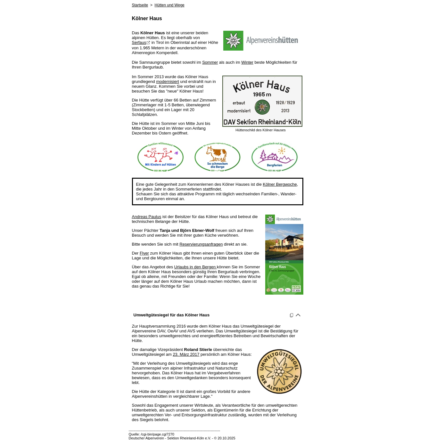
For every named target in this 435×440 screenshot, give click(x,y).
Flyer (144, 253)
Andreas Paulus (146, 216)
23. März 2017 (186, 354)
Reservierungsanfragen (201, 244)
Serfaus (141, 42)
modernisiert (167, 81)
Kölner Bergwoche (280, 184)
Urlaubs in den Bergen (195, 267)
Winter (247, 62)
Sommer (210, 62)
